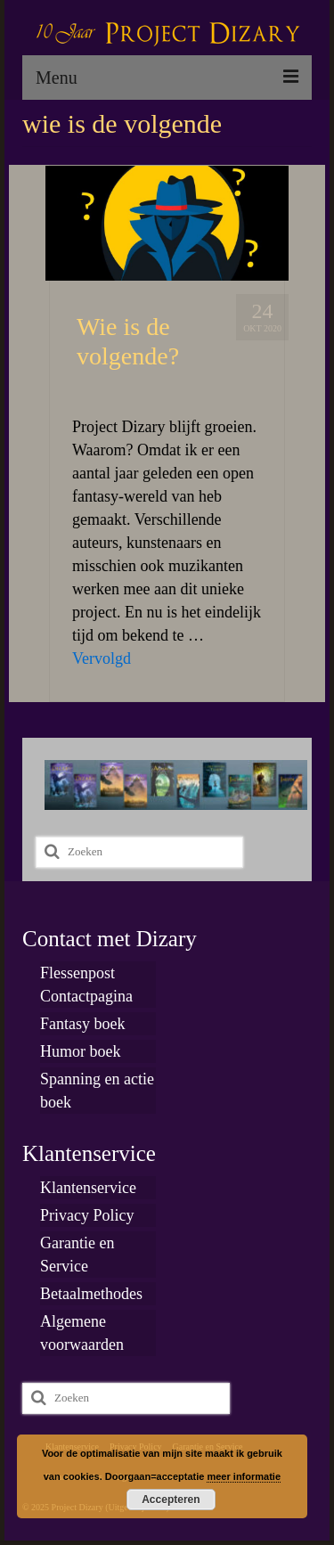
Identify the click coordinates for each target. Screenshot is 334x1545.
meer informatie (244, 1476)
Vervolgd (101, 658)
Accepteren (171, 1499)
